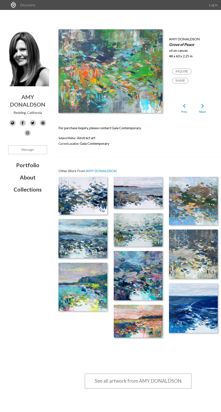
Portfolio (27, 165)
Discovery (27, 5)
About (28, 177)
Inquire (181, 71)
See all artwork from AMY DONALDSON (138, 381)
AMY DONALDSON (101, 171)
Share (180, 80)
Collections (28, 189)
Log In (213, 5)
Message (28, 149)
